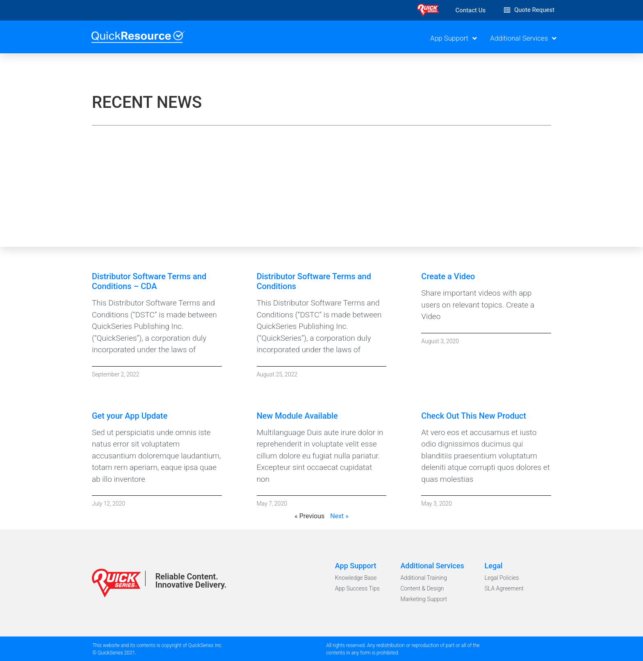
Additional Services (523, 38)
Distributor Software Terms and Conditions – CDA (149, 281)
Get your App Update (129, 416)
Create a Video (448, 276)
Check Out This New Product (473, 416)
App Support (453, 38)
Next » (339, 516)
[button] (471, 10)
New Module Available (297, 416)
